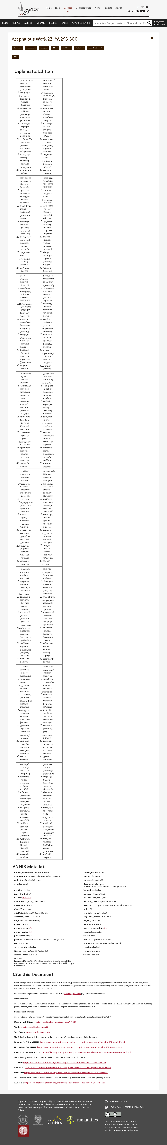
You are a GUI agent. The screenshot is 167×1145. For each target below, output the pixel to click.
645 (106, 928)
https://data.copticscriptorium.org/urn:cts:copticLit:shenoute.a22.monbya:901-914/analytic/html (87, 1052)
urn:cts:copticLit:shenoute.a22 (34, 1027)
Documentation (84, 7)
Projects (108, 7)
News (97, 7)
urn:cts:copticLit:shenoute (38, 1032)
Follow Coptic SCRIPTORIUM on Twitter (125, 1107)
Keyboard (159, 22)
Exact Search (160, 24)
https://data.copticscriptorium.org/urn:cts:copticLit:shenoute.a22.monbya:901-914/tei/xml (64, 1062)
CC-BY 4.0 (26, 898)
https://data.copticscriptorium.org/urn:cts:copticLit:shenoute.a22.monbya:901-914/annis (64, 1083)
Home (49, 7)
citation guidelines (72, 993)
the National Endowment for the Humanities (72, 1101)
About (119, 7)
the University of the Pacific (65, 1107)
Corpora (68, 7)
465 (30, 932)
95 (31, 928)
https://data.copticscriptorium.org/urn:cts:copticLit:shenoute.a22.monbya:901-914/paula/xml (68, 1067)
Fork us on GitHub (116, 1101)
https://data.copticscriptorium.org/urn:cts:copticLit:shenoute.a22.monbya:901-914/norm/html (80, 1047)
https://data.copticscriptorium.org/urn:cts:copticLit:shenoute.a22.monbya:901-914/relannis (66, 1072)
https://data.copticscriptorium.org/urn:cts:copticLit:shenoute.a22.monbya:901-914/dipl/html (82, 1042)
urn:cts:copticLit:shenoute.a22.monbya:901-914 (54, 1022)
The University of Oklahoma (40, 1107)
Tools (57, 7)
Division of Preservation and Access (63, 1104)
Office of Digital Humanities (30, 1104)
